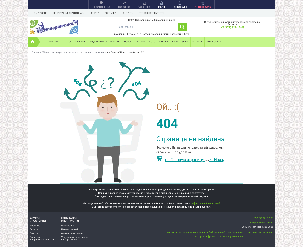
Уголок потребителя (154, 13)
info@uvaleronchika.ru (261, 222)
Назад (217, 159)
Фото (152, 42)
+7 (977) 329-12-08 (232, 27)
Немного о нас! (69, 229)
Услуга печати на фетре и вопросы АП (74, 238)
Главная (80, 42)
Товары (60, 42)
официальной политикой (206, 203)
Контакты (129, 13)
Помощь (197, 42)
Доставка (111, 13)
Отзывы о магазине (72, 233)
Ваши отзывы (180, 42)
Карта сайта (214, 42)
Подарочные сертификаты (69, 13)
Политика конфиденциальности (42, 238)
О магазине (40, 13)
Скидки (163, 42)
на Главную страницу (180, 159)
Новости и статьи (134, 42)
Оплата (95, 13)
